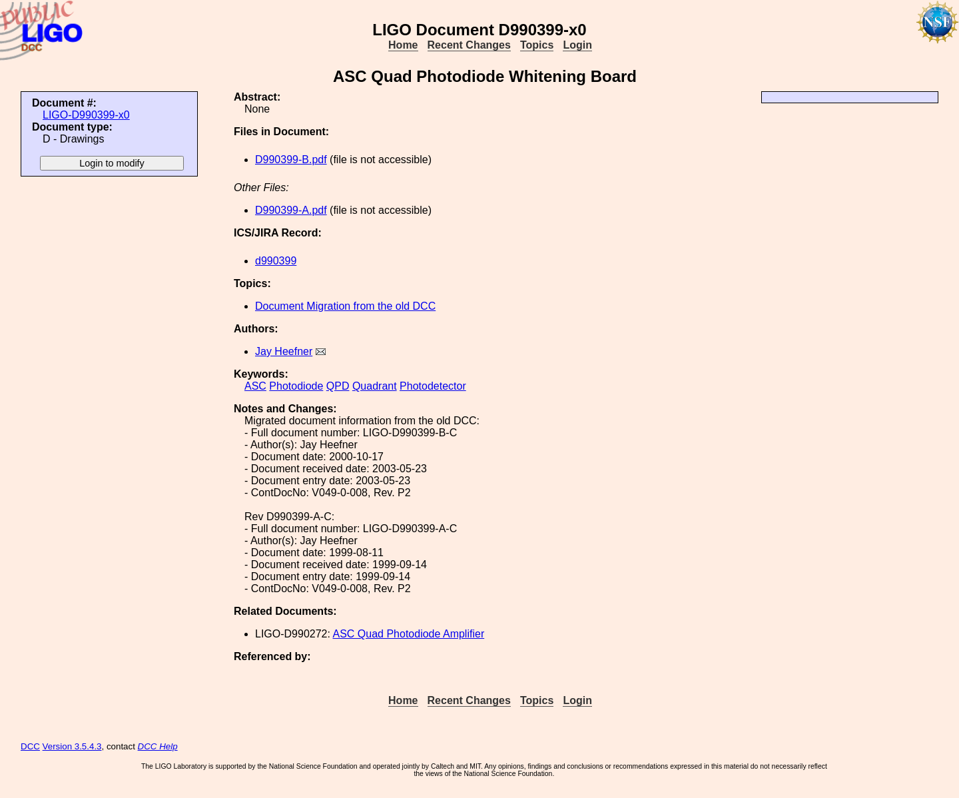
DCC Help (158, 746)
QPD (338, 386)
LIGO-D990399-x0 (86, 115)
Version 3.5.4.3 (72, 746)
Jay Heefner (283, 351)
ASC (255, 386)
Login (577, 45)
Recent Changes (469, 45)
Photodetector (433, 386)
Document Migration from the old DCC (345, 306)
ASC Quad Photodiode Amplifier (409, 633)
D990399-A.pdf (291, 210)
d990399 (275, 260)
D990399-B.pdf (291, 159)
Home (403, 45)
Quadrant (374, 386)
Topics (536, 45)
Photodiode (296, 386)
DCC (30, 746)
